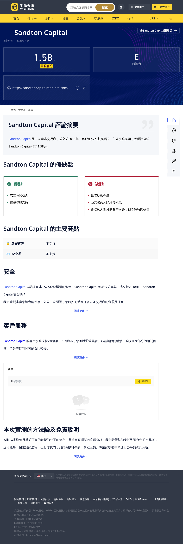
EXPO (129, 499)
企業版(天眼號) (101, 499)
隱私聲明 (71, 499)
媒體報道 (49, 503)
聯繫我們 (32, 499)
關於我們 (19, 499)
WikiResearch (142, 499)
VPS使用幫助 (161, 499)
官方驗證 (117, 499)
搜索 (105, 7)
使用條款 (58, 499)
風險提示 (45, 499)
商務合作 (22, 503)
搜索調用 (85, 499)
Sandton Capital (20, 139)
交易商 (22, 110)
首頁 (13, 110)
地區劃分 (35, 503)
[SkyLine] (151, 18)
